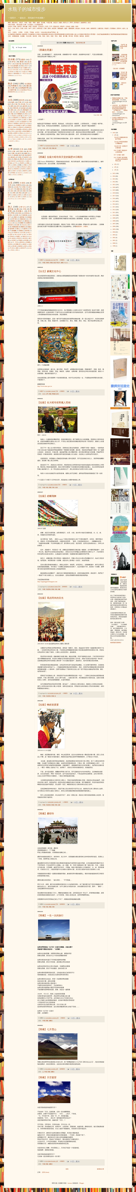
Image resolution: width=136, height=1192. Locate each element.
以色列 (10, 26)
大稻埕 (14, 32)
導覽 (34, 22)
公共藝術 (80, 34)
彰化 (13, 196)
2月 (115, 167)
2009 (114, 218)
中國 (43, 148)
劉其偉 (22, 242)
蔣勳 (17, 250)
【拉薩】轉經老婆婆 (48, 704)
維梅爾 (14, 230)
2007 (114, 223)
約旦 (18, 121)
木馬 (30, 211)
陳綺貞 (25, 236)
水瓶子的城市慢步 (27, 9)
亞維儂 (12, 129)
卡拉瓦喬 (28, 36)
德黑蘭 (16, 123)
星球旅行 (77, 22)
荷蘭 (18, 167)
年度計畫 (49, 22)
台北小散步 (20, 91)
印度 (46, 26)
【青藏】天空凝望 (46, 1077)
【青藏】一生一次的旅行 (50, 915)
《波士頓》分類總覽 (118, 68)
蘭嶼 (23, 198)
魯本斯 (35, 36)
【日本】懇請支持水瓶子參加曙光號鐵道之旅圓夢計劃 (123, 76)
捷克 (19, 153)
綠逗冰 (55, 22)
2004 (114, 232)
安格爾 (28, 242)
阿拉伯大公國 (26, 167)
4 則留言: (62, 1161)
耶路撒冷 (24, 121)
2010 (114, 215)
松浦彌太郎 (17, 244)
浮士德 (12, 248)
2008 (114, 221)
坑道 (48, 34)
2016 (114, 198)
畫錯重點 (16, 73)
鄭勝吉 (23, 227)
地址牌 (26, 64)
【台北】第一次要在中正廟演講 (121, 147)
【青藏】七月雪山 (46, 1029)
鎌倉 (23, 112)
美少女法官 (18, 234)
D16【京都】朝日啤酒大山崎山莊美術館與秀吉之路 (121, 159)
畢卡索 (71, 36)
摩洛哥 (62, 26)
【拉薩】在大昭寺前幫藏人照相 (54, 402)
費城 (30, 119)
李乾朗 (10, 244)
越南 (9, 171)
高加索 (35, 26)
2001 (114, 240)
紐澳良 (16, 133)
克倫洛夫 (10, 125)
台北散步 (38, 34)
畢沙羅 (14, 246)
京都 (21, 28)
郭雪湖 (76, 36)
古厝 (55, 34)
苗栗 (25, 195)
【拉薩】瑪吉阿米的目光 (50, 598)
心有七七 (22, 207)
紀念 (30, 62)
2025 (114, 173)
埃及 (19, 171)
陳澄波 (82, 36)
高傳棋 (21, 230)
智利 (76, 26)
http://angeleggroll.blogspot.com (47, 581)
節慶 (59, 589)
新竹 (30, 187)
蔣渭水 (10, 215)
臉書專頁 (84, 22)
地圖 (60, 22)
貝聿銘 (12, 236)
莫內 (48, 36)
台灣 (47, 148)
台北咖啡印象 (12, 90)
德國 (25, 153)
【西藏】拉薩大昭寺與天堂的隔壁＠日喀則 (59, 157)
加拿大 (14, 171)
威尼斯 (54, 28)
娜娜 (21, 223)
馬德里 (106, 28)
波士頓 (10, 112)
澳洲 (28, 169)
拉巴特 (30, 139)
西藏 (53, 148)
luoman (70, 1183)
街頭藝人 (72, 34)
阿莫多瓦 (11, 225)
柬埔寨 (16, 155)
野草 (71, 22)
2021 (114, 184)
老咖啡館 (18, 34)
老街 (51, 34)
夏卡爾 (65, 36)
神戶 (30, 28)
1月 (115, 170)
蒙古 (57, 394)
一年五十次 (24, 73)
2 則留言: (62, 145)
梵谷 (56, 36)
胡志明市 (11, 141)
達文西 (25, 238)
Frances (66, 262)
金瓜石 (37, 32)
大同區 (20, 32)
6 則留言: (62, 391)
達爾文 (51, 1020)
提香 (11, 234)
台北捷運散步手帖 (24, 90)
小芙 (30, 219)
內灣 (19, 198)
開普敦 (22, 137)
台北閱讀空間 (38, 24)
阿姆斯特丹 (28, 127)
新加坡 (25, 129)
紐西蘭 (19, 174)
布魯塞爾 (18, 129)
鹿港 (24, 196)
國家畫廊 (71, 28)
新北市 (21, 100)
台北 (9, 32)
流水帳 (43, 22)
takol (30, 236)
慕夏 (60, 36)
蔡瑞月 (20, 221)
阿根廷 (13, 172)
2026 (114, 132)
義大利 (29, 151)
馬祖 (54, 32)
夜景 (9, 67)
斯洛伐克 (56, 26)
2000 (114, 243)
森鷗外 (25, 244)
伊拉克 (14, 174)
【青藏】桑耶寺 (45, 813)
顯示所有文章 (80, 43)
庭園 (45, 34)
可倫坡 (14, 139)
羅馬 (49, 28)
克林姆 (15, 232)
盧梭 (17, 248)
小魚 (24, 209)
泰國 (14, 165)
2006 (114, 226)
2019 (114, 190)
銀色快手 (23, 248)
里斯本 (119, 28)
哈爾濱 (19, 139)
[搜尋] (21, 47)
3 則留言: (63, 1018)
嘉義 (14, 195)
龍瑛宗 (87, 36)
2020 (114, 187)
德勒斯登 (93, 28)
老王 (25, 234)
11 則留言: (66, 802)
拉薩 (54, 262)
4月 (115, 135)
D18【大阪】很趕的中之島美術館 (120, 151)
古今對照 (10, 71)
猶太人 (19, 228)
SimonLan (25, 225)
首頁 (89, 22)
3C (28, 66)
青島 (26, 137)
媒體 (38, 22)
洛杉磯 (10, 133)
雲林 (19, 119)
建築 (23, 59)
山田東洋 (13, 240)
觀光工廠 (110, 34)
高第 (17, 225)
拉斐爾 (22, 36)
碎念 (14, 62)
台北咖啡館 (11, 34)
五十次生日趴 (14, 69)
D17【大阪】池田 (119, 155)
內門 (11, 198)
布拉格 (83, 28)
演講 (30, 22)
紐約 (123, 28)
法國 (13, 151)
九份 (42, 32)
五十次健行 (24, 67)
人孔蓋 (23, 71)
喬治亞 (10, 169)
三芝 (15, 198)
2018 (114, 193)
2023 (114, 179)
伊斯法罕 (28, 133)
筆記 (22, 66)
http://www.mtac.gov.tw (44, 386)
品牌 (67, 34)
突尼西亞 (26, 172)
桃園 (18, 189)
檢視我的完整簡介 (115, 642)
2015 (114, 201)
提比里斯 (18, 131)
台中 (30, 104)
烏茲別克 (20, 172)
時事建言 (14, 86)
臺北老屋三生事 (21, 24)
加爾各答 (10, 135)
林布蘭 (26, 240)
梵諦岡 (22, 163)
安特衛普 (25, 135)
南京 (15, 135)
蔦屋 (17, 71)
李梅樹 (20, 240)
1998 (114, 246)
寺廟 (47, 487)
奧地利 (13, 157)
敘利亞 (20, 26)
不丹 (50, 26)
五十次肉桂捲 (25, 69)
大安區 (26, 32)
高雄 (24, 189)
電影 (94, 34)
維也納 (77, 28)
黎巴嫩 (25, 26)
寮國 (28, 163)
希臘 (15, 159)
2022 (114, 181)
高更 (52, 36)
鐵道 (42, 34)
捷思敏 (22, 217)
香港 (26, 114)
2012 (114, 209)
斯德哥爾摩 (26, 131)
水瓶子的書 (11, 24)
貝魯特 (15, 127)
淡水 (12, 191)
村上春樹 (12, 238)
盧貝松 (25, 228)
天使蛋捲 (48, 589)
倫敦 (65, 28)
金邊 (28, 123)
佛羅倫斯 (60, 28)
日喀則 (47, 262)
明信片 (89, 34)
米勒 (39, 36)
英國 (21, 151)
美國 (30, 149)
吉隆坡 (19, 135)
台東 (48, 32)
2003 (114, 235)
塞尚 (25, 246)
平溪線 (32, 32)
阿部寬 (13, 221)
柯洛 (30, 246)
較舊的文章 (100, 1169)
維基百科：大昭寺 (82, 226)
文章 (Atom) (45, 1172)
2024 (114, 176)
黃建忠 (29, 227)
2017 (114, 195)
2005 (114, 229)
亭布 (12, 131)
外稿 (25, 22)
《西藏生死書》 (45, 50)
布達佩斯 (18, 125)
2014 (114, 204)
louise (16, 223)
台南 (45, 32)
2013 (114, 207)
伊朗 (30, 26)
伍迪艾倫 (99, 34)
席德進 (12, 250)
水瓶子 (21, 22)
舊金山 (22, 133)
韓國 (25, 165)
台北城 (16, 187)
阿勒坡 (21, 127)
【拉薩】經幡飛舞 (46, 496)
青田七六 (66, 22)
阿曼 (14, 26)
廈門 (24, 125)
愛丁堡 (24, 139)
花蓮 (24, 191)
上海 (13, 28)
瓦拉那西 (12, 119)
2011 (114, 212)
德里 (25, 119)
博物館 (115, 34)
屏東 (14, 193)
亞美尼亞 (41, 26)
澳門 (30, 117)
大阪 (12, 114)
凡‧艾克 (15, 242)
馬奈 (43, 36)
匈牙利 (23, 169)
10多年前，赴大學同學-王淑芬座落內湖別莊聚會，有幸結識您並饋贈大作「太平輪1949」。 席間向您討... (120, 109)
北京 (9, 28)
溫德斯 (12, 228)
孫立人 (29, 232)
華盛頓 (16, 137)
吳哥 (34, 28)
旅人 (76, 34)
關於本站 (15, 22)
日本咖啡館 (31, 34)
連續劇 (105, 34)
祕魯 (72, 26)
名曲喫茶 (24, 34)
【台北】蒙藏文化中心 (49, 271)
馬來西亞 (16, 169)
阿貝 (19, 213)
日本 (21, 149)
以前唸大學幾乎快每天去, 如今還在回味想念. (120, 118)
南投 (19, 195)
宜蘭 (9, 187)
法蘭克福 (100, 28)
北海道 (68, 26)
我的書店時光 (12, 92)
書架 (22, 62)
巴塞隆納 (113, 28)
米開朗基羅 (15, 36)
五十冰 (18, 75)
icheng (9, 232)
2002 (114, 237)
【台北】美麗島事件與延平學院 (121, 138)
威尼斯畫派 (122, 34)
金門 (51, 32)
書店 (64, 34)
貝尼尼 (19, 238)
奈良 (25, 28)
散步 (10, 83)
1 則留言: (65, 693)
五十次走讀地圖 (13, 66)
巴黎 (45, 28)
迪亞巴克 (22, 123)
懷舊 (58, 34)
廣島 (12, 110)
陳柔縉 (20, 246)
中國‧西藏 (99, 115)
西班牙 (29, 155)
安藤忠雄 (23, 219)
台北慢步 (30, 24)
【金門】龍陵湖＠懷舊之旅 (123, 46)
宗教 (85, 34)
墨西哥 (25, 171)
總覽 (9, 22)
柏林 (88, 28)
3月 (115, 164)
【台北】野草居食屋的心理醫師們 (121, 142)
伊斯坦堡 (39, 28)
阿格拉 (12, 121)
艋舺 (26, 193)
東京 (17, 28)
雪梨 (17, 141)
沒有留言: (65, 586)
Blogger (81, 1183)
